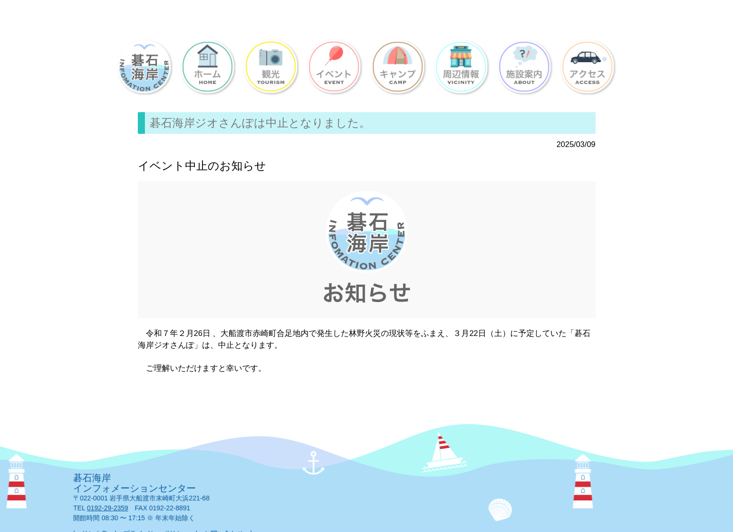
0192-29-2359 (107, 508)
